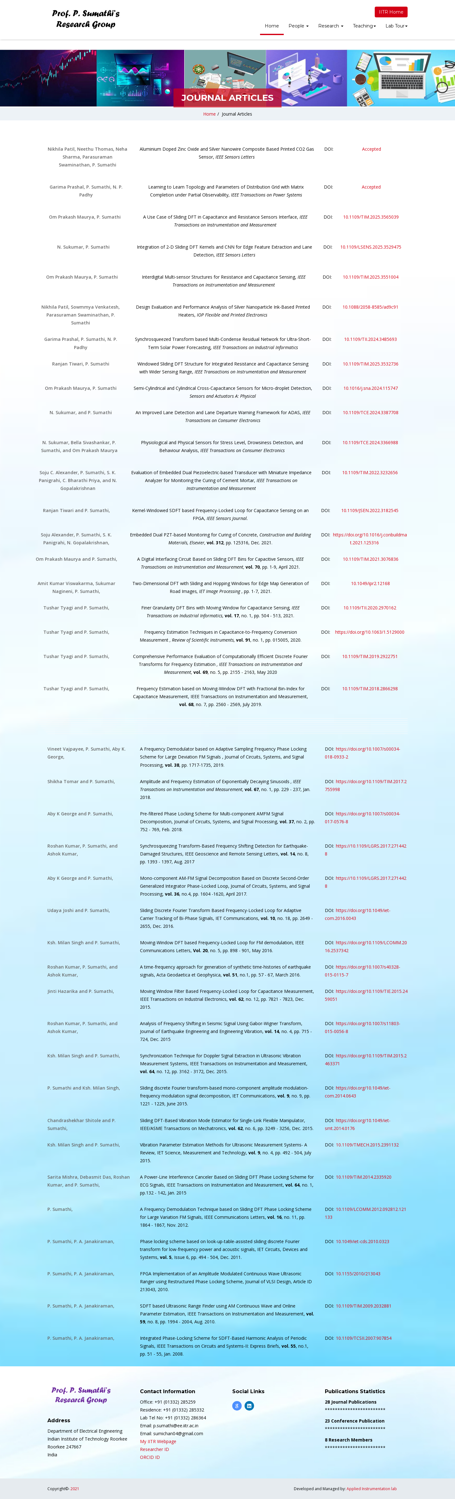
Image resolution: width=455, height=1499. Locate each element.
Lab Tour (396, 26)
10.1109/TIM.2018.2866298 (370, 689)
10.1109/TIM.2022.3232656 (370, 472)
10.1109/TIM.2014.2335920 (363, 1177)
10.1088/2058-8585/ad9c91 (370, 307)
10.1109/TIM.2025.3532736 (370, 364)
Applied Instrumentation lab (372, 1488)
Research (330, 26)
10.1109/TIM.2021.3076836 (370, 559)
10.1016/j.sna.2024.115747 (370, 388)
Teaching (364, 26)
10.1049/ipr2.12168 (370, 583)
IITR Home (391, 12)
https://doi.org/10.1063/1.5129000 (369, 632)
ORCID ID (150, 1457)
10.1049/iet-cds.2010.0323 (363, 1241)
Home (272, 26)
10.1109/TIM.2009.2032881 (363, 1306)
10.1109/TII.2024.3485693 (370, 339)
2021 (74, 1488)
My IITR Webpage (158, 1441)
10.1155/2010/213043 (358, 1274)
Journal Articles (237, 114)
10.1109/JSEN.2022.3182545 (369, 510)
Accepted (371, 149)
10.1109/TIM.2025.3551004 (370, 277)
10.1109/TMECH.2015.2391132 (367, 1145)
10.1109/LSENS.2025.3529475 (370, 247)
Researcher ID (154, 1449)
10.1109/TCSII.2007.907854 (363, 1338)
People (298, 26)
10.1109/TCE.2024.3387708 (370, 412)
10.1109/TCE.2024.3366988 (370, 442)
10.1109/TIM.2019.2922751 (370, 656)
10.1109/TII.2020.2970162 (369, 608)
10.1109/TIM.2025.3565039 (371, 217)
